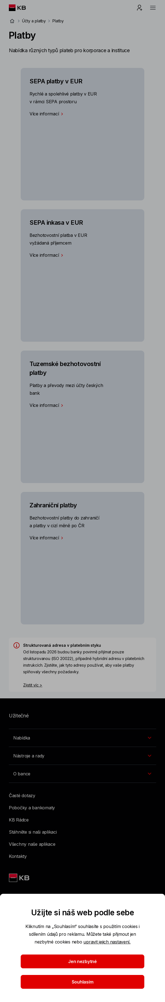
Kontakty (18, 856)
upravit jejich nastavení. (107, 942)
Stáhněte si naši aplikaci (33, 832)
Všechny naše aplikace (32, 844)
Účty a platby (34, 20)
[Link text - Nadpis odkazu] (19, 877)
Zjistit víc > (32, 685)
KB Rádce (19, 820)
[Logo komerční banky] (21, 8)
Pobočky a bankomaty (32, 807)
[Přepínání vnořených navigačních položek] (82, 738)
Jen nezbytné (82, 961)
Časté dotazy (22, 795)
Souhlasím (83, 982)
